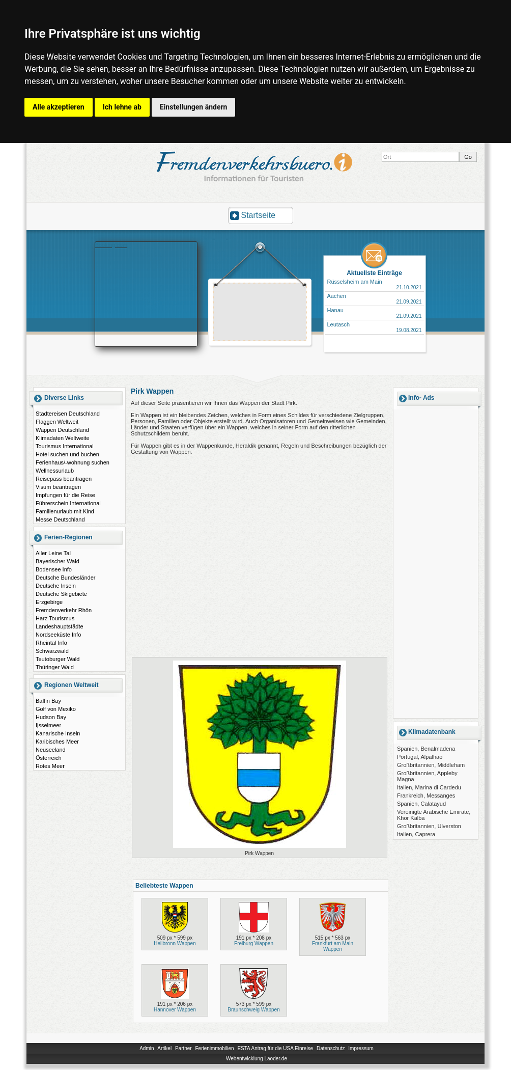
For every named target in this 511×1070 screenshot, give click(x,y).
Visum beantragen (58, 487)
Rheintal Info (51, 643)
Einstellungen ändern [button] (194, 107)
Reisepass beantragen (64, 479)
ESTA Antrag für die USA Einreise (275, 1048)
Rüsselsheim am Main (354, 282)
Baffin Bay (48, 701)
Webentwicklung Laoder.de (256, 1058)
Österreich (49, 758)
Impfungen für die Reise (65, 495)
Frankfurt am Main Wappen (332, 946)
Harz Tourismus (55, 618)
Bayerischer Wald (57, 561)
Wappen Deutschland (62, 430)
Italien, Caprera (416, 834)
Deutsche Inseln (56, 586)
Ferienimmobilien (214, 1048)
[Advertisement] (260, 313)
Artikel (164, 1048)
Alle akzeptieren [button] (58, 107)
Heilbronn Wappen (174, 943)
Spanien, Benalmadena (426, 749)
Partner (183, 1048)
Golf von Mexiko (56, 709)
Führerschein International (68, 503)
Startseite (258, 215)
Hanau (335, 310)
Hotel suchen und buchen (67, 454)
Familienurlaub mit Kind (65, 511)
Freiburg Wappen (253, 943)
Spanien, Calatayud (421, 804)
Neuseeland (51, 750)
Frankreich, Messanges (426, 795)
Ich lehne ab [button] (122, 107)
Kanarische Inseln (58, 733)
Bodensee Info (54, 569)
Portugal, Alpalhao (419, 757)
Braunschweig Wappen (253, 1009)
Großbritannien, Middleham (431, 765)
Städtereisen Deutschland (68, 413)
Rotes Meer (50, 766)
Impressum (360, 1048)
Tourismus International (65, 446)
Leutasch (338, 324)
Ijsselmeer (48, 725)
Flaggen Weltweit (57, 422)
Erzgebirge (49, 602)
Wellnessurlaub (55, 471)
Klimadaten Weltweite (63, 438)
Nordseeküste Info (58, 635)
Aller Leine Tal (53, 553)
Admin (146, 1048)
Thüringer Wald (55, 667)
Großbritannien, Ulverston (429, 826)
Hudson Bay (51, 717)
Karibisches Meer (57, 741)
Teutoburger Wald (57, 659)
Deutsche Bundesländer (65, 577)
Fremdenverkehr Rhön (64, 610)
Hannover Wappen (175, 1009)
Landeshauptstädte (59, 626)
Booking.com (111, 245)
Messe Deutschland (60, 519)
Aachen (336, 296)
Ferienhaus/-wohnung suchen (72, 462)
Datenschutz (331, 1048)
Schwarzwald (52, 651)
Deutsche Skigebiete (61, 594)
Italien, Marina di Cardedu (429, 787)
